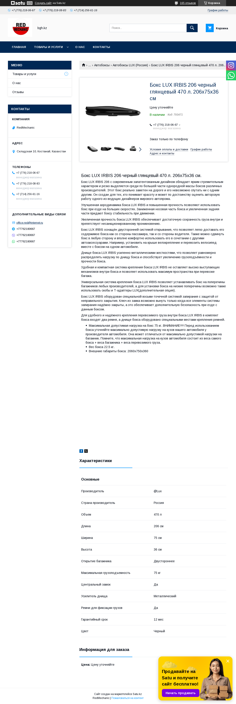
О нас (80, 47)
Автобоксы (102, 65)
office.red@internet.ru (29, 222)
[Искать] (192, 28)
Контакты (101, 47)
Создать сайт (43, 3)
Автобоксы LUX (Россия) (130, 65)
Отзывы (18, 92)
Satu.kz (137, 694)
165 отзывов (188, 3)
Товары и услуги (48, 47)
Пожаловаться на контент (127, 698)
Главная (19, 47)
